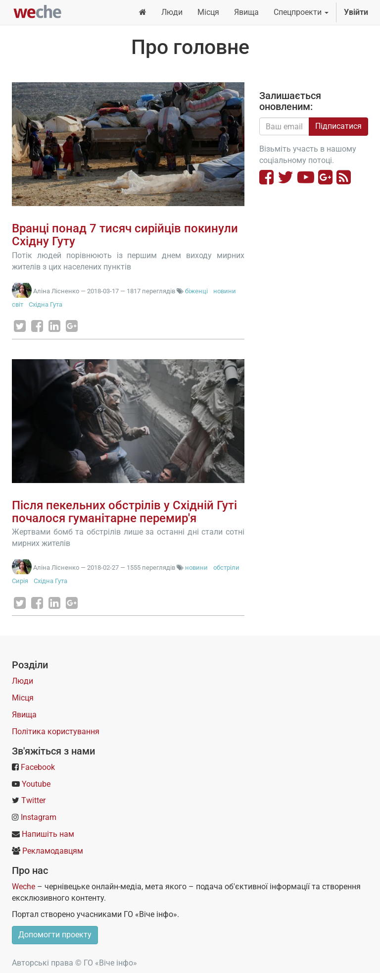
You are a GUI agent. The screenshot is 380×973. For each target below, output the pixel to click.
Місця (23, 698)
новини (224, 291)
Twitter (33, 800)
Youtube (36, 784)
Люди (22, 681)
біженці (196, 291)
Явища (24, 714)
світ (17, 304)
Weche (23, 886)
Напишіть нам (48, 834)
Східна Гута (45, 304)
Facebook (38, 767)
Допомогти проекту (55, 934)
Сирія (20, 581)
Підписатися (338, 126)
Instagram (38, 817)
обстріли (226, 567)
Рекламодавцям (52, 851)
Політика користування (55, 731)
